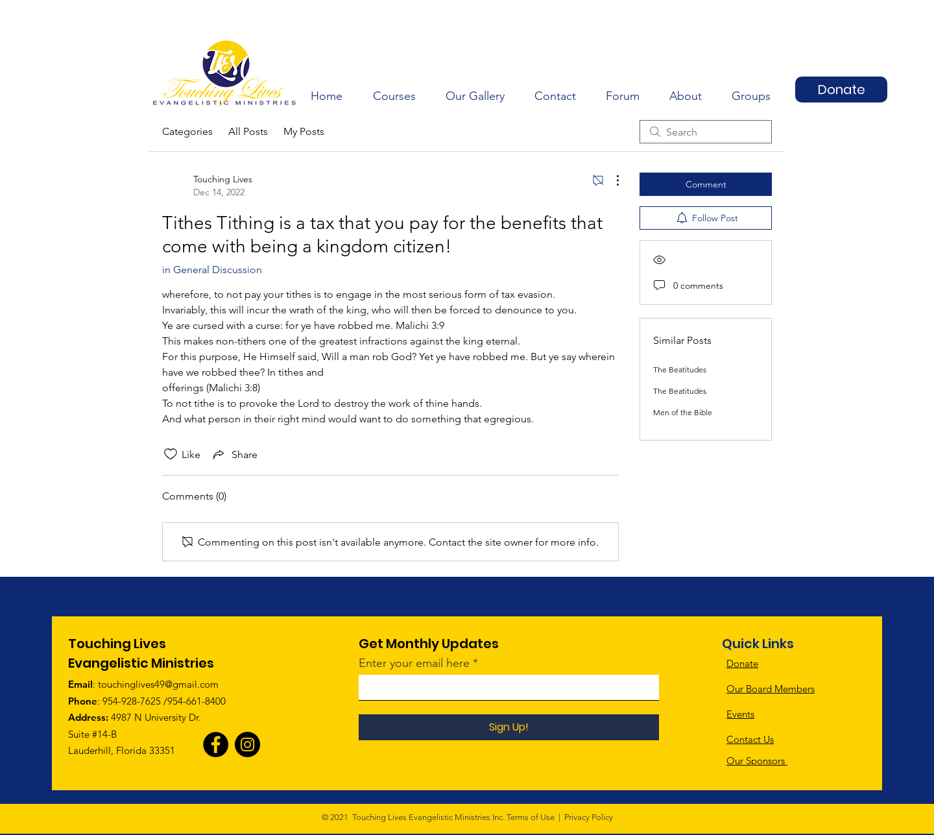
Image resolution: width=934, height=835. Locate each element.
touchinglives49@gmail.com (158, 684)
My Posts (303, 131)
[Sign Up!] (509, 727)
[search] (706, 131)
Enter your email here (414, 663)
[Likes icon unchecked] (170, 454)
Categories (187, 131)
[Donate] (841, 90)
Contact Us (750, 739)
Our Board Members (770, 689)
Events (740, 714)
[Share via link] (234, 454)
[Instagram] (247, 744)
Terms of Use (531, 817)
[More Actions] (611, 180)
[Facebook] (215, 744)
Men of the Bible (682, 412)
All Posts (248, 131)
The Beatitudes (679, 369)
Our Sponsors (756, 761)
